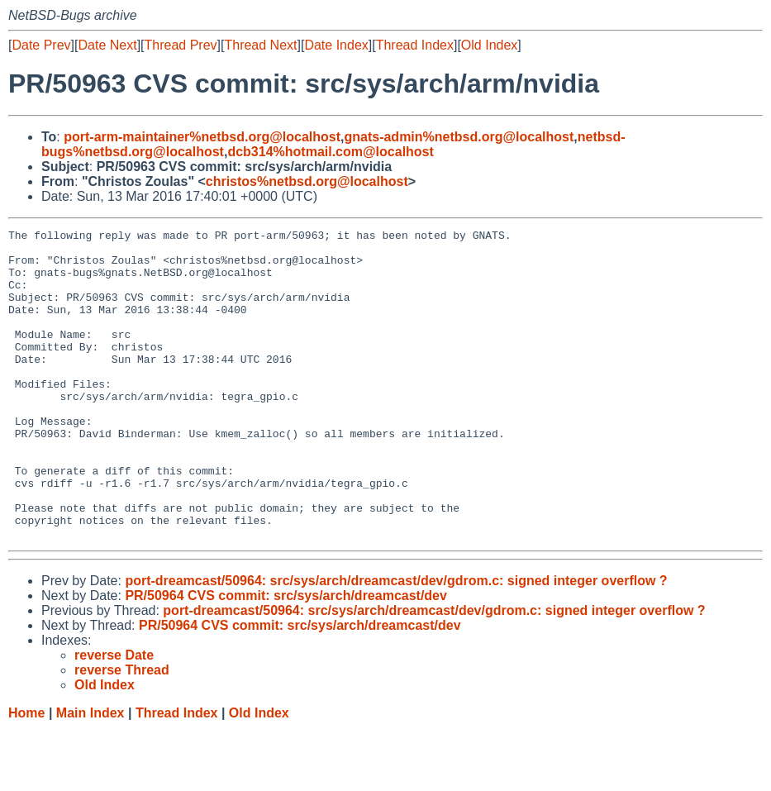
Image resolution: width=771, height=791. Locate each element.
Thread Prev (181, 45)
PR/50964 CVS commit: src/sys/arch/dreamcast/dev (286, 657)
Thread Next (260, 45)
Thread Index (415, 45)
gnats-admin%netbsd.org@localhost (458, 137)
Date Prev (41, 45)
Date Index (336, 45)
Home (26, 775)
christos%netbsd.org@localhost (307, 181)
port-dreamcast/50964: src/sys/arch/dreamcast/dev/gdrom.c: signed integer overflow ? (396, 643)
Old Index (489, 45)
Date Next (107, 45)
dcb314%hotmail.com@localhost (330, 152)
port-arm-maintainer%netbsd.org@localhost (202, 137)
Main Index (90, 775)
